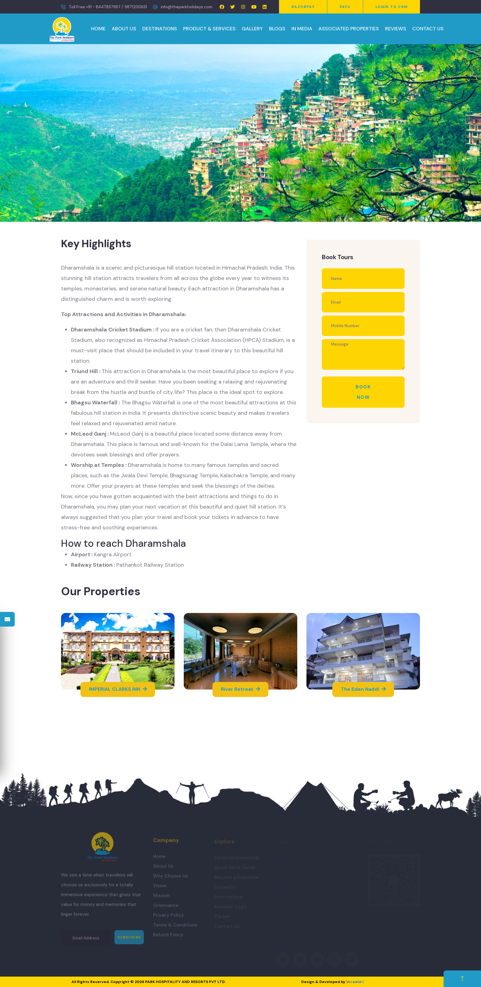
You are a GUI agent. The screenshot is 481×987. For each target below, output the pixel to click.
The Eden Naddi (363, 689)
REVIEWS (395, 28)
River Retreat (240, 689)
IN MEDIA (301, 28)
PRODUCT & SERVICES (209, 28)
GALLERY (252, 28)
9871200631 (136, 6)
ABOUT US (124, 28)
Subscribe (129, 940)
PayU (345, 6)
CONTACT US (428, 28)
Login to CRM (391, 6)
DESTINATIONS (159, 28)
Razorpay (303, 6)
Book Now (363, 392)
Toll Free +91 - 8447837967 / (96, 6)
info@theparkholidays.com (186, 6)
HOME (98, 28)
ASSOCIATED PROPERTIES (348, 28)
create (355, 981)
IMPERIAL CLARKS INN (118, 689)
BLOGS (277, 28)
